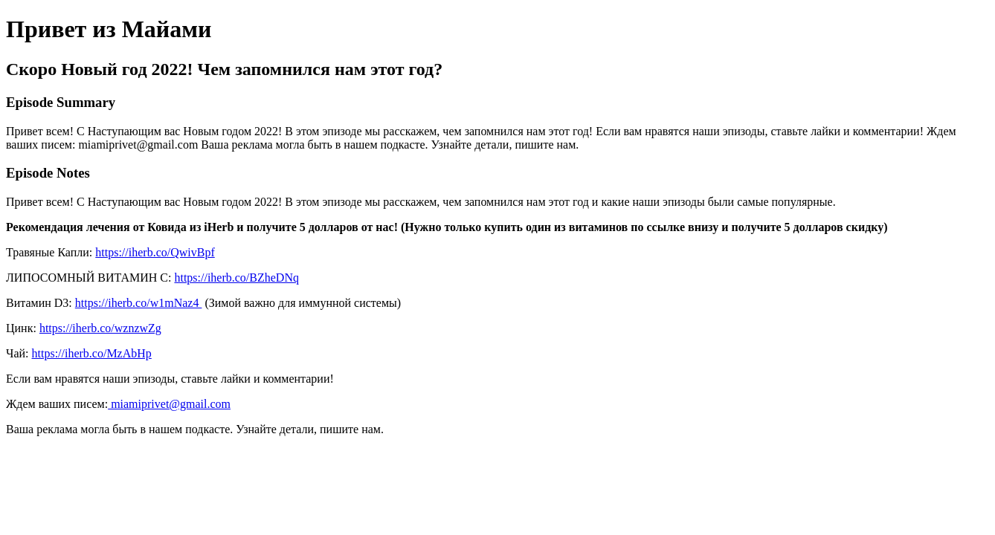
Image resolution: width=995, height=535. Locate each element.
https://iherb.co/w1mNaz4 (138, 302)
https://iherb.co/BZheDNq (236, 277)
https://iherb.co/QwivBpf (154, 252)
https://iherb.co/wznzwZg (100, 328)
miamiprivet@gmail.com (169, 404)
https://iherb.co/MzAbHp (92, 353)
